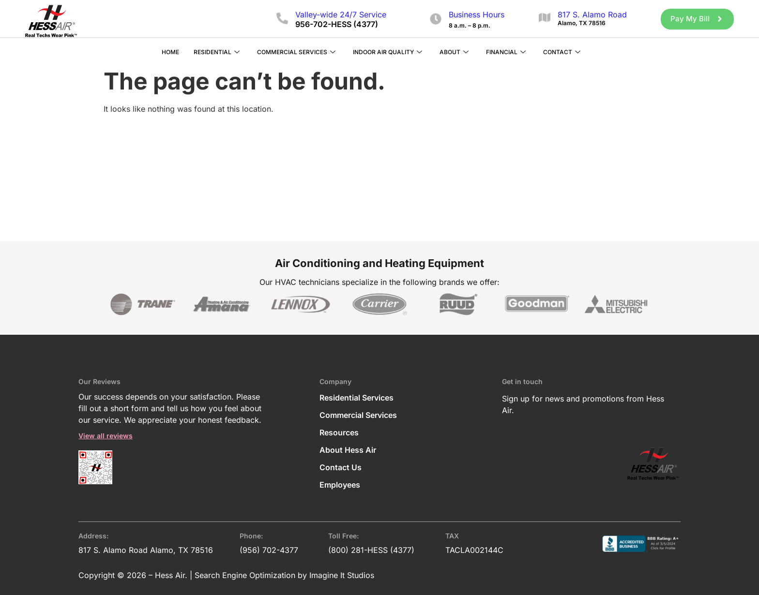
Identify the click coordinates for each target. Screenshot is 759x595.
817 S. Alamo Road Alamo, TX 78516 (145, 549)
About (454, 52)
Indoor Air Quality (387, 52)
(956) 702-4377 (269, 549)
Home (170, 51)
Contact (561, 52)
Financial (506, 52)
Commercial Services (296, 52)
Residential (217, 52)
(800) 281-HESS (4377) (371, 549)
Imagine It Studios (341, 575)
